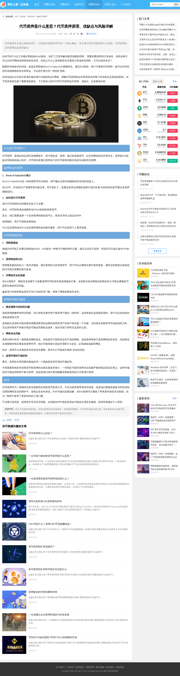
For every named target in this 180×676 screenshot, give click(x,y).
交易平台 (79, 4)
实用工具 (109, 4)
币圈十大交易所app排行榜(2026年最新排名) (159, 25)
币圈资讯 (65, 4)
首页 (36, 4)
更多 (174, 81)
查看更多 (157, 251)
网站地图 (100, 667)
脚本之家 (13, 4)
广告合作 (70, 667)
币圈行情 (48, 4)
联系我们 (80, 667)
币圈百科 (93, 4)
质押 (9, 420)
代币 (16, 420)
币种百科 (30, 16)
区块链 (24, 4)
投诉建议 (110, 667)
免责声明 (90, 667)
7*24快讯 (125, 4)
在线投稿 (120, 667)
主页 (16, 16)
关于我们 (60, 667)
